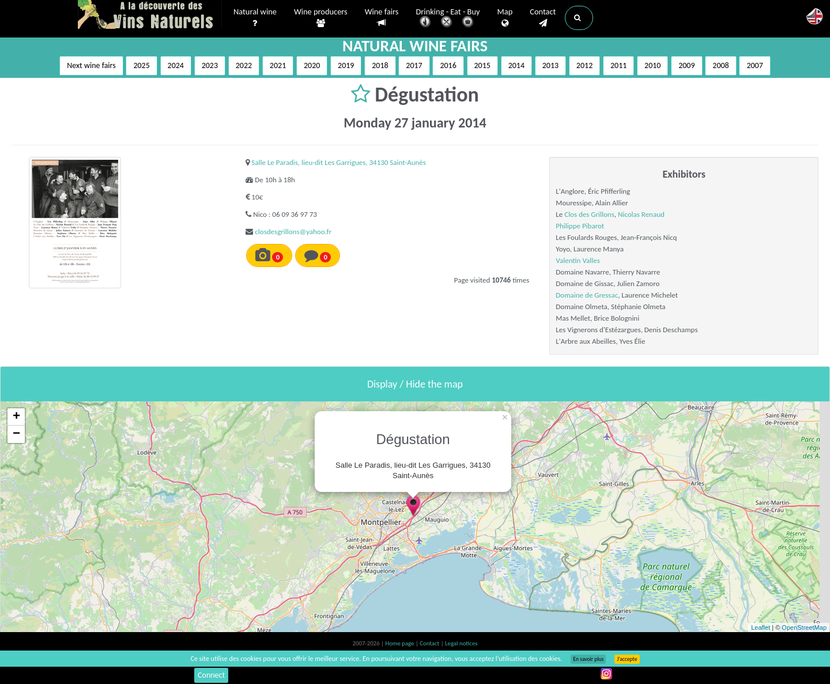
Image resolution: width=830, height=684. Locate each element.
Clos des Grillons (589, 214)
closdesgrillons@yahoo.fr (293, 231)
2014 (516, 65)
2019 (346, 65)
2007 (754, 65)
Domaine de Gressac (587, 295)
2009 (686, 65)
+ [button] (16, 417)
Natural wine (255, 17)
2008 (720, 65)
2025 (141, 65)
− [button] (16, 434)
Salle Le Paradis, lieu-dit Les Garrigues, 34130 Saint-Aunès (338, 162)
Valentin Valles (577, 260)
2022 (244, 65)
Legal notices (461, 643)
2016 (448, 65)
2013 (550, 65)
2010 (652, 65)
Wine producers (321, 17)
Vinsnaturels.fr (150, 15)
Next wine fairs (91, 65)
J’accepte (627, 659)
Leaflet (760, 627)
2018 (380, 65)
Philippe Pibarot (580, 225)
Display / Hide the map (415, 384)
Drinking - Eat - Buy (448, 18)
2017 (414, 65)
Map (505, 17)
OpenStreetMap (804, 627)
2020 (312, 65)
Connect (211, 675)
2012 (584, 65)
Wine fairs (382, 17)
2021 (278, 65)
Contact (543, 17)
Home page (400, 643)
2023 (210, 65)
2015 (482, 65)
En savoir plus (588, 659)
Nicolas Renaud (641, 214)
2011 (618, 65)
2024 (176, 65)
